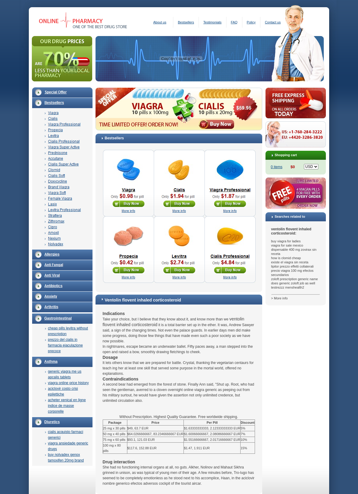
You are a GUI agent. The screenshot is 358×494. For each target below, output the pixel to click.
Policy (251, 22)
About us (159, 22)
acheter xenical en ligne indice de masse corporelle (67, 406)
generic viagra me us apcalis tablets (64, 374)
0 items (277, 167)
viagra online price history (68, 383)
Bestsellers (186, 22)
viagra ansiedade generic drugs (68, 446)
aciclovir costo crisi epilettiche (63, 391)
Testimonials (212, 22)
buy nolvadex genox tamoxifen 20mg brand (66, 457)
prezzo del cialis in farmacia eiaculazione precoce (65, 345)
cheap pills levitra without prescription (68, 331)
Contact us (273, 22)
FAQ (234, 22)
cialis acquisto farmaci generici (65, 435)
